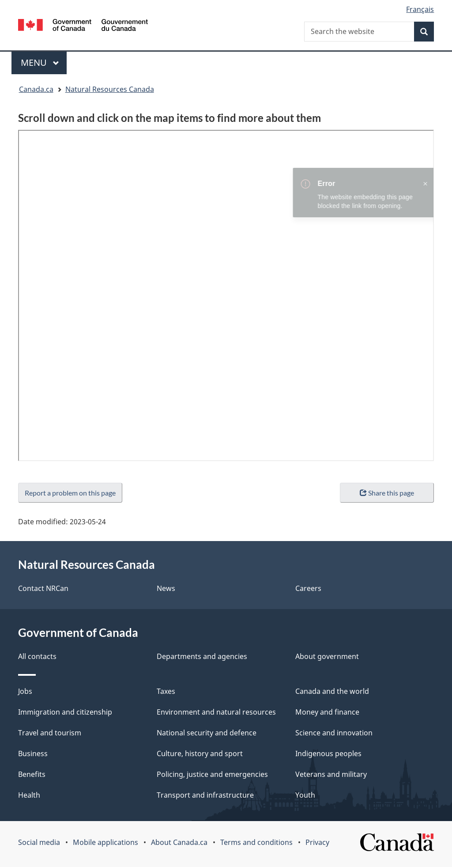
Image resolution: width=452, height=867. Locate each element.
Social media (39, 842)
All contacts (37, 656)
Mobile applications (105, 842)
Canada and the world (332, 691)
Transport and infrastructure (205, 795)
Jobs (25, 691)
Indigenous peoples (328, 753)
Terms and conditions (256, 842)
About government (327, 656)
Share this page (387, 492)
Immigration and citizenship (65, 712)
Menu (40, 62)
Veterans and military (331, 774)
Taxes (166, 691)
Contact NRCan (43, 588)
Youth (305, 795)
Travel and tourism (49, 733)
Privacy (317, 842)
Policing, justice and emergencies (212, 774)
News (166, 588)
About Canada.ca (179, 842)
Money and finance (327, 712)
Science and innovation (334, 733)
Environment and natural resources (216, 712)
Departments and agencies (202, 656)
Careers (308, 588)
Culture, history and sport (200, 753)
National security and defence (206, 733)
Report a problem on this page (70, 492)
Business (33, 753)
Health (29, 795)
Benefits (31, 774)
